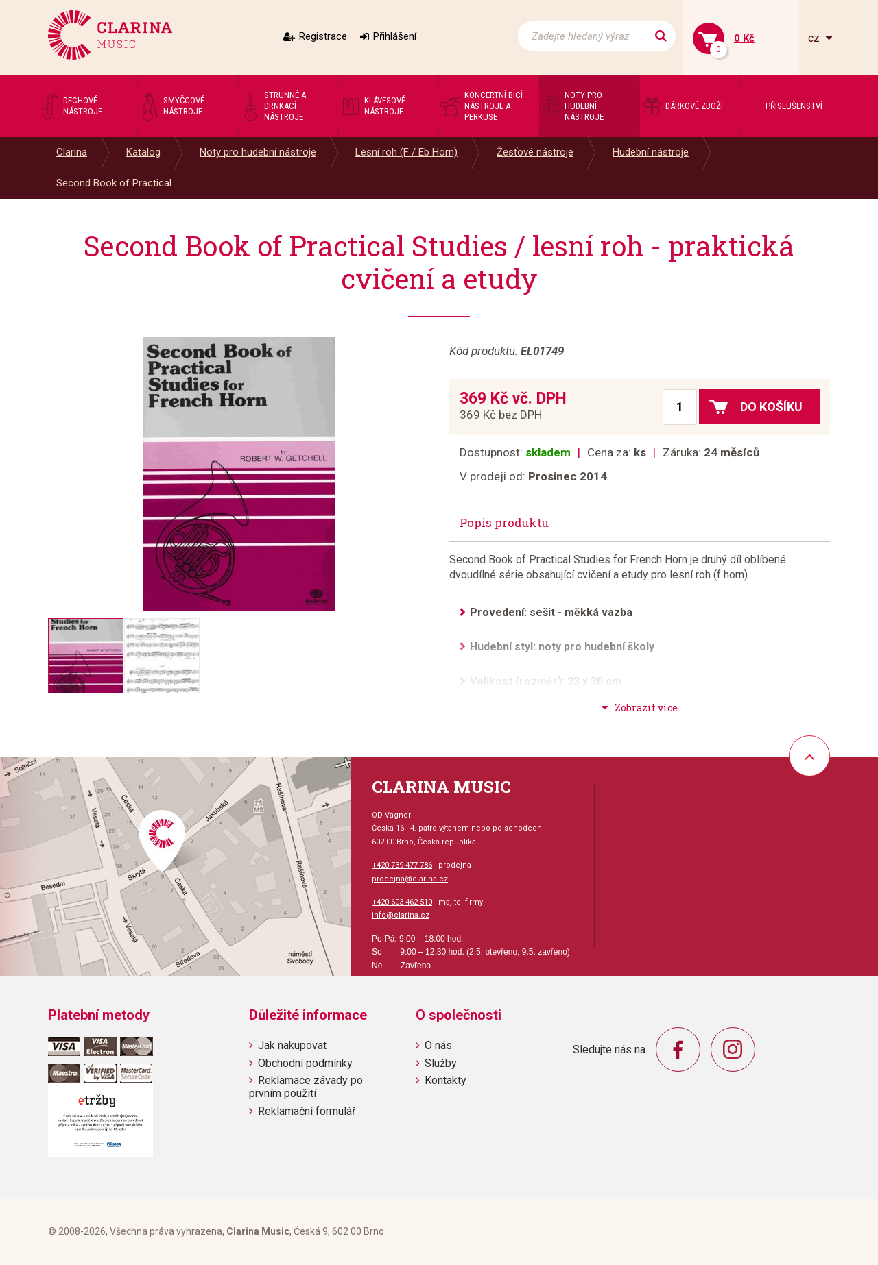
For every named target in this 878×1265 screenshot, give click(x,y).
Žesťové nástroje (535, 152)
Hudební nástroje (651, 152)
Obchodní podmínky (305, 1063)
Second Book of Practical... (117, 183)
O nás (438, 1045)
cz (815, 38)
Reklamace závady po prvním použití (306, 1087)
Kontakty (445, 1080)
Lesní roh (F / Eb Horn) (406, 152)
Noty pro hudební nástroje (258, 152)
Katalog (143, 152)
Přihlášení (394, 36)
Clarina (71, 152)
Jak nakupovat (292, 1045)
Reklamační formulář (306, 1111)
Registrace (323, 36)
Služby (441, 1063)
